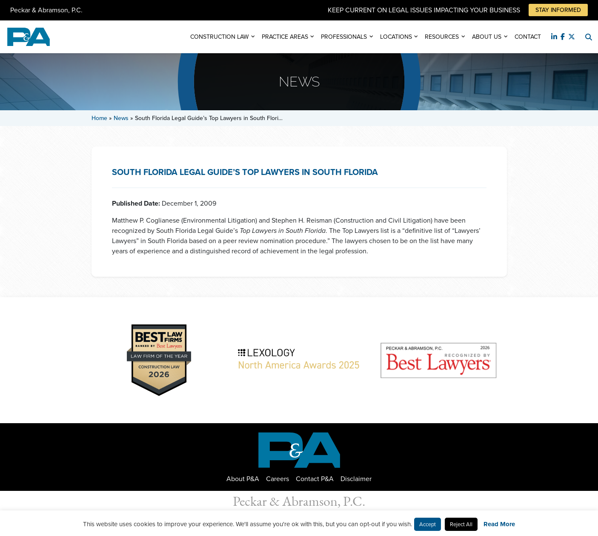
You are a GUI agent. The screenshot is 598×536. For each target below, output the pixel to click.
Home (99, 118)
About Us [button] (486, 36)
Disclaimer (356, 479)
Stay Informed (558, 10)
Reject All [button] (461, 524)
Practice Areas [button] (285, 36)
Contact (528, 36)
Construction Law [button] (219, 36)
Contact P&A (315, 479)
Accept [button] (427, 524)
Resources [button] (442, 36)
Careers (277, 479)
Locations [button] (396, 36)
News (121, 118)
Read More (499, 524)
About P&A (242, 479)
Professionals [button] (344, 36)
